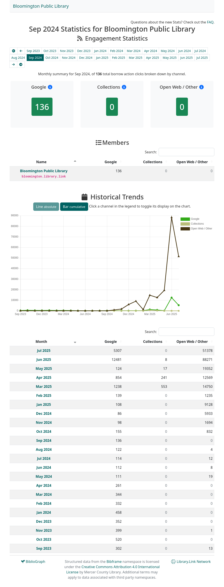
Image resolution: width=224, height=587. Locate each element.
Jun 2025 (186, 57)
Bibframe (114, 561)
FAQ (210, 22)
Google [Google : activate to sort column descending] (111, 161)
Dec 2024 (86, 57)
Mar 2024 (133, 51)
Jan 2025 (102, 57)
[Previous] (21, 50)
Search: (179, 152)
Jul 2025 (202, 57)
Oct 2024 (52, 57)
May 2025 (170, 57)
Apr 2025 (152, 57)
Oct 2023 (50, 51)
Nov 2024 (68, 57)
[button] (50, 87)
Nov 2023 (67, 51)
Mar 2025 (135, 57)
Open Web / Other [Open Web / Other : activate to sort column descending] (192, 161)
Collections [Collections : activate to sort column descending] (152, 161)
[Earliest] (14, 50)
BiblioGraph (33, 561)
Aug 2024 (18, 57)
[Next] (13, 64)
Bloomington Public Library (41, 6)
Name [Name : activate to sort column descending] (41, 161)
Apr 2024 (150, 51)
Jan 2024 (100, 51)
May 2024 (168, 51)
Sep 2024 (35, 57)
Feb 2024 (116, 51)
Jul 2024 (200, 51)
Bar (74, 206)
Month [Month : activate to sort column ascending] (41, 341)
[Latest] (21, 64)
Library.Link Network (191, 561)
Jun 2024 (184, 51)
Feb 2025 (118, 57)
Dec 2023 (84, 51)
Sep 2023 (33, 51)
